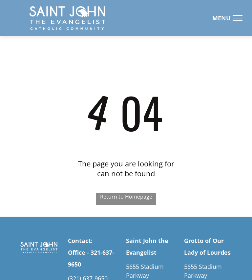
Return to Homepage (126, 196)
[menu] (237, 18)
